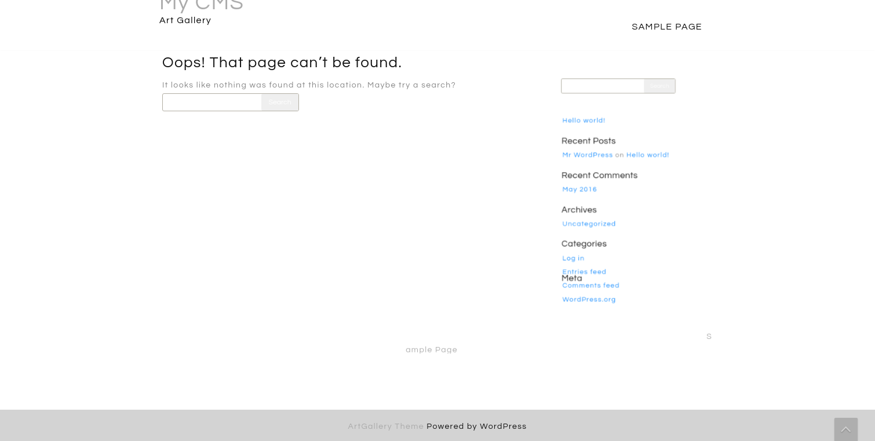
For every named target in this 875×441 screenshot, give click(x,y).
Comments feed (596, 274)
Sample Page (667, 26)
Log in (580, 250)
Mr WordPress (593, 160)
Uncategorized (594, 220)
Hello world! (589, 130)
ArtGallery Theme (387, 426)
